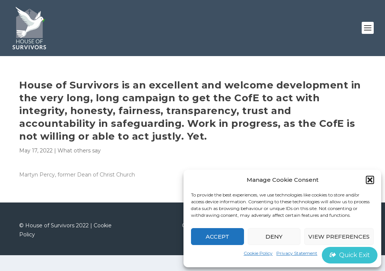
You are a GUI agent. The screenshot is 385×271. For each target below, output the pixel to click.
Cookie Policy (258, 253)
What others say (79, 150)
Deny (273, 236)
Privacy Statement (296, 253)
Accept (217, 236)
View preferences (339, 236)
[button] (370, 180)
